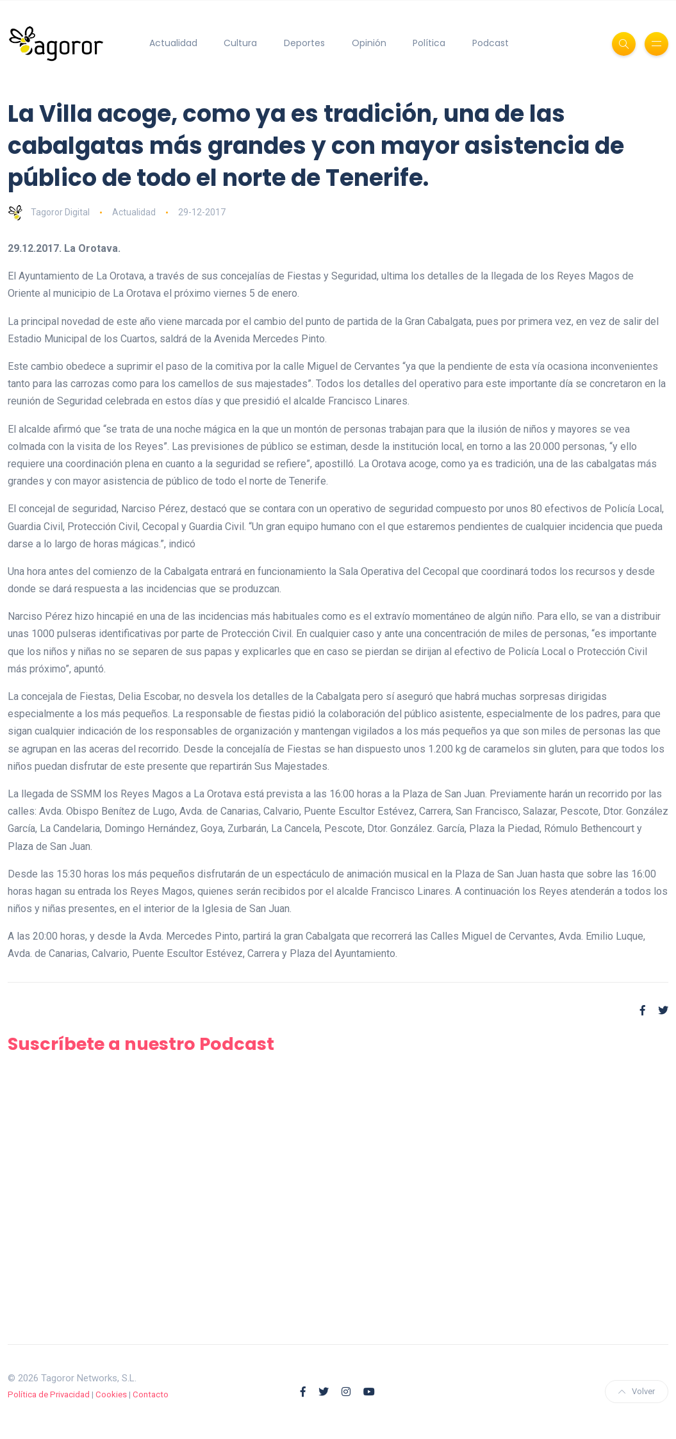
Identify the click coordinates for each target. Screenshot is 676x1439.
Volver (636, 1391)
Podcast (490, 43)
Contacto (151, 1394)
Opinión (369, 43)
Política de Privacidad (49, 1394)
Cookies (111, 1394)
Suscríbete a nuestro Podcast (141, 1044)
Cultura (240, 43)
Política (429, 43)
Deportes (304, 43)
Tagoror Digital (49, 212)
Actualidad (173, 43)
